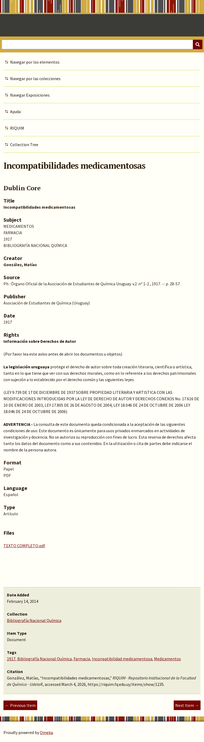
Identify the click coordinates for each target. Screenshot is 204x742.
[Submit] (197, 44)
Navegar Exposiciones (30, 95)
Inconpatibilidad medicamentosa (122, 658)
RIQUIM (17, 128)
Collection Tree (24, 144)
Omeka (46, 732)
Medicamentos (167, 658)
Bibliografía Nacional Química (34, 620)
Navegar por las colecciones (35, 78)
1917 (11, 658)
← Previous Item (20, 705)
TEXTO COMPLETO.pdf (24, 545)
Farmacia (82, 658)
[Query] (102, 44)
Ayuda (15, 111)
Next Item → (187, 705)
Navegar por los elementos (35, 62)
